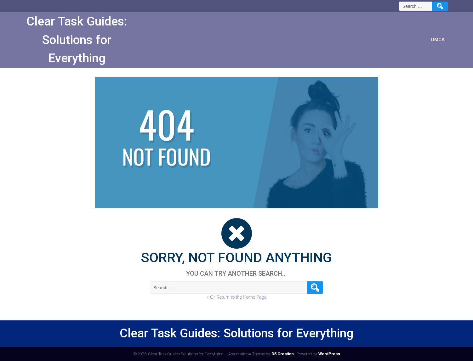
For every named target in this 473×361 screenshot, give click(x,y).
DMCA (438, 39)
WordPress (329, 354)
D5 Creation (282, 354)
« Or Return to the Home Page (236, 297)
